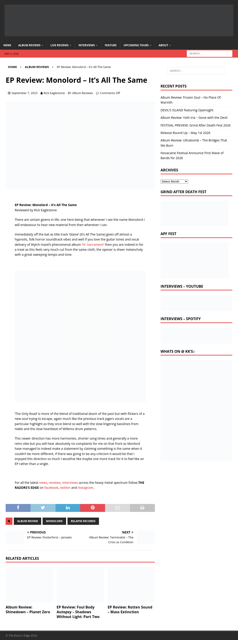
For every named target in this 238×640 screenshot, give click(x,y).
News (7, 45)
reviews (55, 482)
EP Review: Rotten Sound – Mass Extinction (130, 609)
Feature (110, 45)
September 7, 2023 (24, 93)
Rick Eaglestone (54, 93)
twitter (65, 487)
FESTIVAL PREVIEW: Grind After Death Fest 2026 (196, 125)
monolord (54, 521)
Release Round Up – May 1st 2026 (185, 133)
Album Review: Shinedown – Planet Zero (28, 609)
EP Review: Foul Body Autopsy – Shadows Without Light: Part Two (78, 612)
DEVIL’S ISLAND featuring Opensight (187, 110)
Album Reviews (29, 45)
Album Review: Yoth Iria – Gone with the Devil (194, 117)
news (43, 482)
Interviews (86, 45)
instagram (85, 487)
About (163, 45)
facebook (51, 487)
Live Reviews (59, 45)
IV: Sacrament (92, 244)
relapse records (83, 521)
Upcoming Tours (136, 45)
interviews (70, 482)
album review (27, 521)
